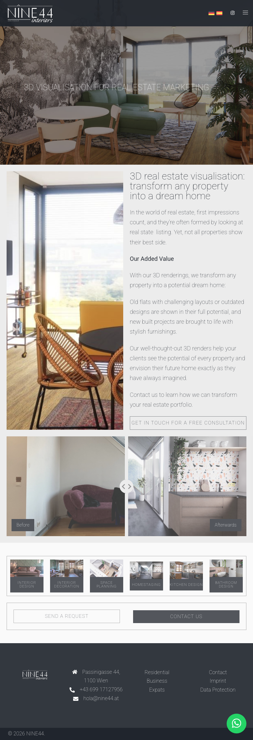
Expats (157, 689)
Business (157, 680)
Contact (218, 672)
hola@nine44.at (101, 698)
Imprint (218, 680)
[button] (236, 723)
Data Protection (218, 689)
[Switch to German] (211, 13)
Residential (157, 672)
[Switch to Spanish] (219, 13)
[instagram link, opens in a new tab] (232, 12)
